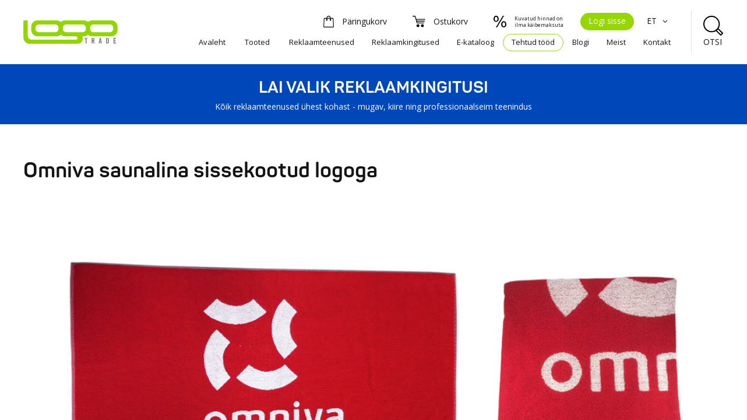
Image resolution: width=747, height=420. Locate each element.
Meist (616, 42)
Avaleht (212, 42)
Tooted (257, 42)
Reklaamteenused (321, 42)
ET (659, 20)
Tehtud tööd (533, 42)
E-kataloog (475, 42)
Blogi (580, 42)
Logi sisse (607, 20)
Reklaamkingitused (405, 42)
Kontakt (657, 42)
